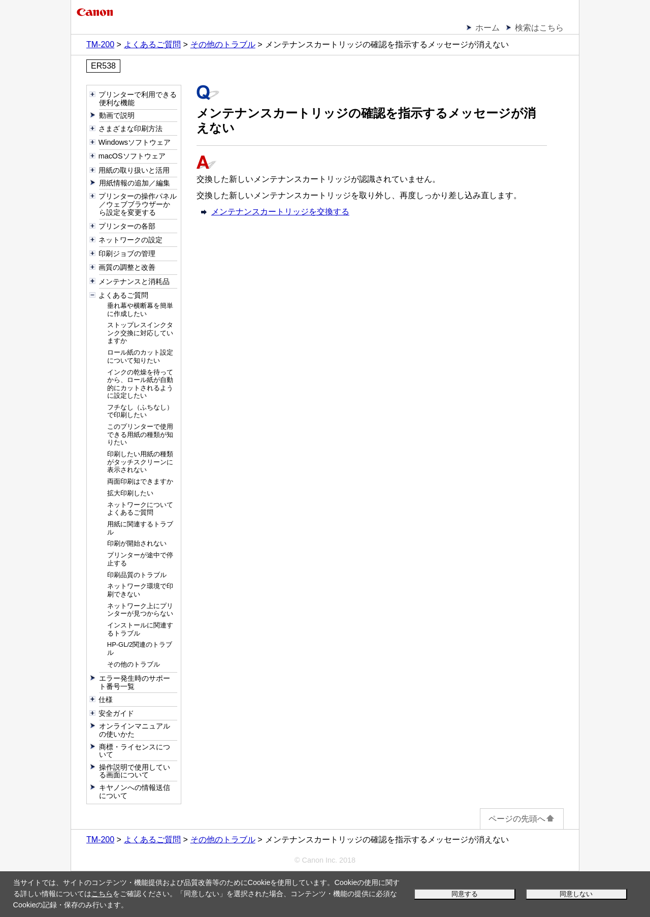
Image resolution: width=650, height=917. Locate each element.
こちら (102, 894)
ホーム (487, 27)
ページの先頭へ (522, 818)
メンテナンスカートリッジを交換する (280, 211)
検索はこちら (539, 27)
